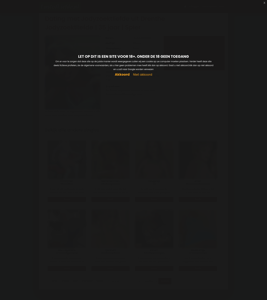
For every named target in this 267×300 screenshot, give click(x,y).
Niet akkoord (142, 75)
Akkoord (122, 74)
